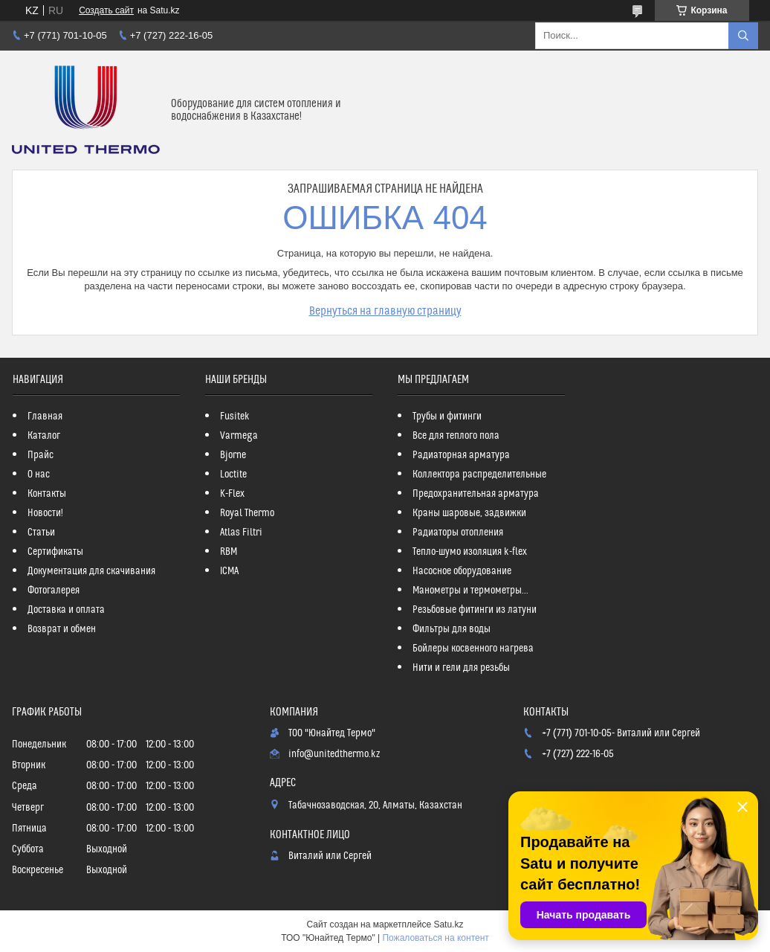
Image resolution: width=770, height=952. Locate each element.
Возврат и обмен (62, 629)
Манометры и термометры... (470, 590)
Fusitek (235, 416)
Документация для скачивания (91, 571)
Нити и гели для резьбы (461, 668)
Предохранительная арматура (475, 494)
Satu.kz (448, 924)
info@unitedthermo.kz (334, 754)
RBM (228, 552)
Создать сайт (106, 10)
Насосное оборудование (461, 571)
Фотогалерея (54, 590)
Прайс (41, 455)
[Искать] (743, 35)
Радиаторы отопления (457, 532)
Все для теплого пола (455, 436)
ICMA (229, 571)
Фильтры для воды (451, 629)
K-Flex (232, 494)
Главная (45, 416)
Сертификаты (55, 552)
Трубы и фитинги (447, 416)
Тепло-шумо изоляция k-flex (469, 552)
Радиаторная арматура (461, 455)
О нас (39, 474)
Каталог (44, 436)
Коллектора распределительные (479, 474)
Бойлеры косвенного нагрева (473, 648)
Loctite (233, 474)
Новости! (45, 513)
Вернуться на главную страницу (385, 311)
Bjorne (233, 455)
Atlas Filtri (241, 532)
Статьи (41, 532)
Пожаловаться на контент (435, 938)
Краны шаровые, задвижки (469, 513)
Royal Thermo (247, 513)
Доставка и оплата (66, 610)
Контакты (47, 494)
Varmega (239, 436)
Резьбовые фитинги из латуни (474, 610)
